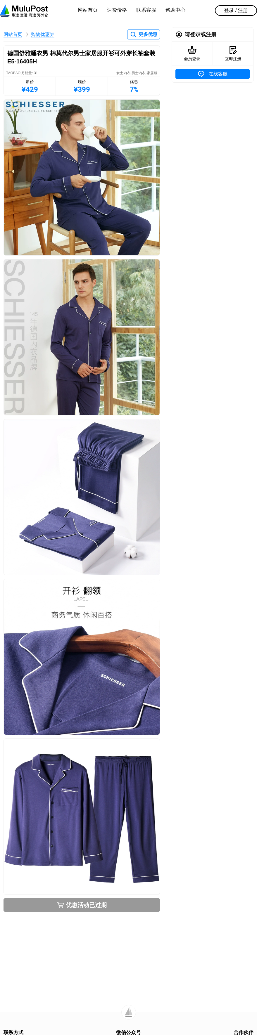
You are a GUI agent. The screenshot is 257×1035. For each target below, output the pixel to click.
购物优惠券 (42, 34)
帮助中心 (175, 10)
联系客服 (146, 10)
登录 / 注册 (236, 10)
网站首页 (88, 10)
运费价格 (117, 10)
